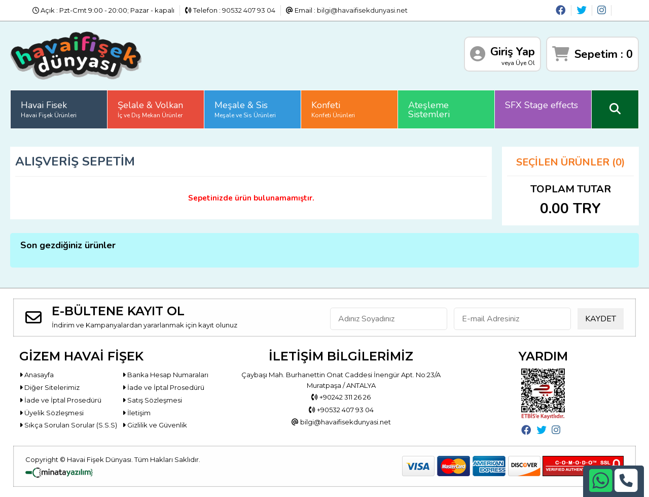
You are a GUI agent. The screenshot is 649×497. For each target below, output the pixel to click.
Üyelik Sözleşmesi (51, 413)
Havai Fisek (49, 109)
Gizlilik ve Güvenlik (154, 425)
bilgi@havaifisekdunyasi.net (362, 10)
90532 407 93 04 (248, 10)
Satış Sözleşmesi (152, 400)
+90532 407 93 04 (341, 410)
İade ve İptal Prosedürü (163, 387)
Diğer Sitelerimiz (49, 387)
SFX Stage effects (541, 105)
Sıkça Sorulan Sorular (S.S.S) (68, 425)
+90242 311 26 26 (341, 397)
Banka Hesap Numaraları (165, 375)
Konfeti (333, 109)
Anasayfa (36, 375)
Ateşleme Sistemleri (429, 109)
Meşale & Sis (245, 109)
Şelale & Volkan (150, 109)
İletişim (136, 413)
